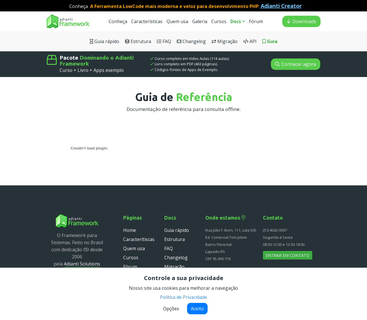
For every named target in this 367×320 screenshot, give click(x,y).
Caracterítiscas (139, 239)
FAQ (164, 41)
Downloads (301, 21)
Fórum (256, 21)
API (250, 41)
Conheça (118, 21)
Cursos (219, 21)
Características (147, 21)
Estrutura (138, 41)
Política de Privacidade (183, 297)
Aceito (197, 308)
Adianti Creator (281, 6)
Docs (237, 21)
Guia (269, 41)
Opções (171, 308)
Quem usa (178, 21)
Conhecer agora (295, 64)
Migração (225, 41)
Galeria (199, 21)
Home (129, 230)
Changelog (191, 41)
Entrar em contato (287, 255)
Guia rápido (104, 41)
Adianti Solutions (82, 264)
